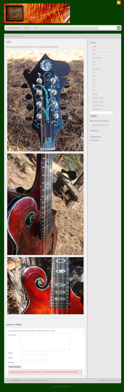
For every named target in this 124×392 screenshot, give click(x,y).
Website (11, 365)
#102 (94, 50)
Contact (27, 28)
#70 (93, 65)
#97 (35, 28)
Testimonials (96, 109)
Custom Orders (14, 28)
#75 (93, 72)
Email (10, 361)
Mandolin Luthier (98, 102)
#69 (22, 36)
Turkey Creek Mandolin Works (36, 384)
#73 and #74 (96, 69)
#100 (94, 47)
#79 (93, 76)
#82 (93, 83)
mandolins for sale (98, 105)
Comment (12, 335)
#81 (93, 80)
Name (10, 356)
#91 (93, 87)
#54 (93, 54)
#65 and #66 (96, 58)
